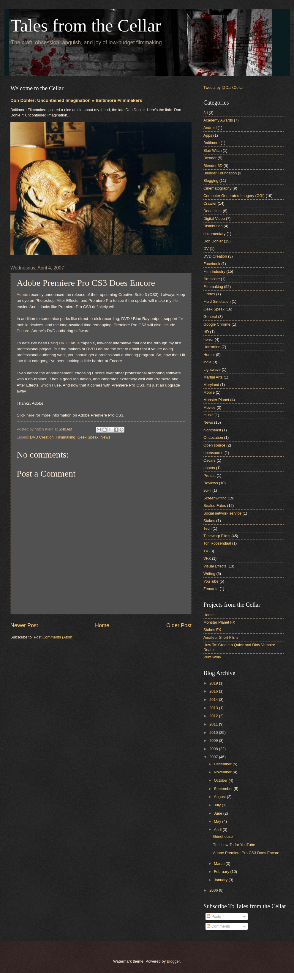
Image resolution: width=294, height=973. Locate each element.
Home (102, 625)
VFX (207, 558)
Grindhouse (223, 836)
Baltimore (211, 143)
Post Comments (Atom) (54, 637)
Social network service (222, 513)
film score (211, 279)
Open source (214, 445)
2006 (214, 890)
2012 (214, 716)
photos (209, 468)
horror (208, 339)
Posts (214, 916)
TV (205, 551)
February (222, 871)
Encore (23, 331)
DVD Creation (41, 437)
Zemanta (211, 588)
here (30, 415)
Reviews (210, 483)
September (224, 788)
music (208, 415)
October (221, 780)
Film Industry (214, 271)
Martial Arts (212, 377)
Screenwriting (215, 498)
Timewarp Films (216, 536)
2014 (214, 699)
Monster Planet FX (219, 622)
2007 (214, 757)
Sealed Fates (214, 505)
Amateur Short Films (220, 637)
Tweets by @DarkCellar (223, 87)
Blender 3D (212, 165)
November (223, 772)
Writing (209, 573)
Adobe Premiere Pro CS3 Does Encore (246, 853)
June (218, 813)
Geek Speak (88, 437)
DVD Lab (67, 343)
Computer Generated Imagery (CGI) (234, 195)
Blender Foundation (220, 173)
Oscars (209, 460)
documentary (214, 233)
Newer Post (24, 625)
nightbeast (212, 430)
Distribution (212, 226)
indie (207, 362)
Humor (209, 354)
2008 (214, 749)
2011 (214, 724)
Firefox (209, 294)
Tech (207, 528)
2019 (214, 683)
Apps (207, 135)
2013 (214, 708)
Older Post (179, 625)
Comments (218, 926)
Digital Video (214, 218)
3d (205, 113)
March (219, 863)
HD (206, 331)
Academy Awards (218, 120)
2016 (214, 691)
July (218, 805)
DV (206, 248)
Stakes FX (212, 629)
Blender (209, 158)
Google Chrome (216, 324)
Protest (209, 475)
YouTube (211, 581)
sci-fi (207, 490)
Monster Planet (216, 400)
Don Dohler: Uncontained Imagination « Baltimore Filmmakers (76, 100)
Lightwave (212, 369)
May (218, 821)
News (105, 437)
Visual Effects (215, 566)
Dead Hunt (212, 211)
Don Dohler (213, 241)
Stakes (209, 520)
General (210, 316)
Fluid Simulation (217, 301)
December (223, 764)
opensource (213, 452)
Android (209, 127)
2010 (214, 732)
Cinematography (217, 188)
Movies (209, 407)
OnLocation (213, 437)
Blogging (210, 180)
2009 (214, 740)
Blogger (173, 961)
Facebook (211, 263)
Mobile (209, 392)
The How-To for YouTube (234, 845)
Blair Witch (212, 150)
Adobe (22, 294)
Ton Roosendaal (217, 543)
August (220, 796)
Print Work (212, 657)
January (221, 880)
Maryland (211, 384)
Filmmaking (65, 437)
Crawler (209, 203)
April (218, 829)
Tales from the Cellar (85, 25)
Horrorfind (211, 347)
